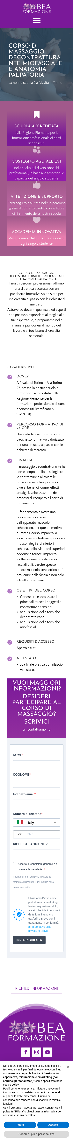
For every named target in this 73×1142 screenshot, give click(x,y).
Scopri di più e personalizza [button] (36, 1134)
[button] (68, 1067)
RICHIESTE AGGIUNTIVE (31, 844)
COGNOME (21, 774)
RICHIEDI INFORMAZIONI (36, 988)
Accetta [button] (53, 1124)
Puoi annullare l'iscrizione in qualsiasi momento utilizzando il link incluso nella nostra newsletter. (33, 882)
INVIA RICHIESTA (29, 940)
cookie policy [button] (10, 1084)
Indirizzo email (23, 794)
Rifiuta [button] (20, 1124)
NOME (17, 755)
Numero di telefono (27, 814)
